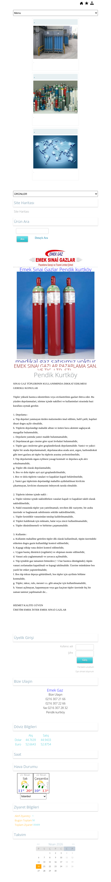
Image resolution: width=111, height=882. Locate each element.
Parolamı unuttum (85, 667)
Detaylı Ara (41, 237)
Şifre (70, 652)
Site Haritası (21, 211)
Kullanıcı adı (66, 646)
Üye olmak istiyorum (84, 671)
